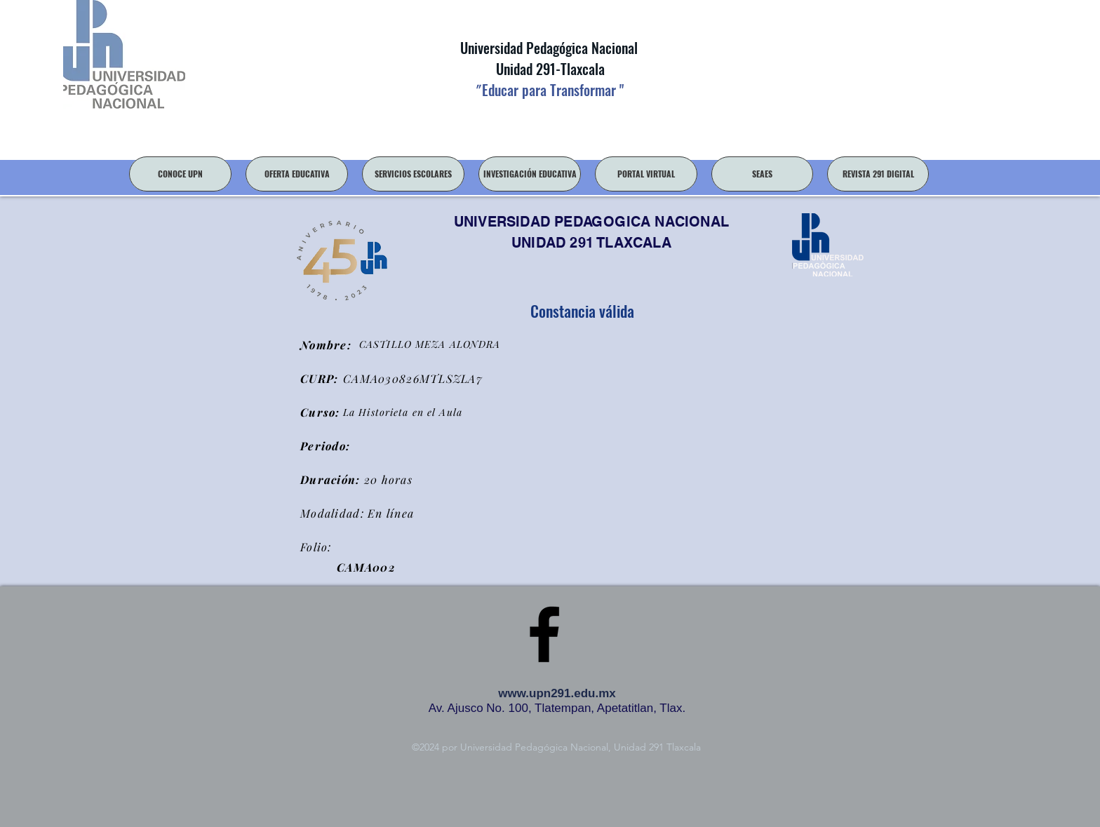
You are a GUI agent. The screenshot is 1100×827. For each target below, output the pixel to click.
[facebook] (544, 634)
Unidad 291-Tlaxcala (548, 68)
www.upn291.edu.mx (557, 693)
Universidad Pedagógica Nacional (549, 47)
